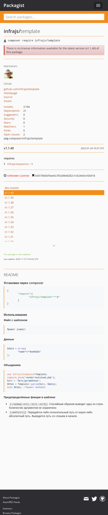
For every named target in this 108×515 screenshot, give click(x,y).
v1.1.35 (9, 217)
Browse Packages (12, 513)
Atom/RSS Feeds (11, 502)
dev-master (12, 188)
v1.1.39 (9, 197)
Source (8, 97)
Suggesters (11, 114)
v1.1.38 (9, 202)
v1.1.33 (9, 227)
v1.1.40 (9, 192)
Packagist (14, 5)
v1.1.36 (9, 212)
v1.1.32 (9, 232)
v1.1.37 (9, 207)
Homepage (10, 93)
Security (9, 118)
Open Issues (11, 134)
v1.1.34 (9, 222)
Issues (8, 101)
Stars (7, 122)
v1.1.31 (9, 237)
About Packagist (11, 497)
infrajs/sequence (17, 164)
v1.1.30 (9, 241)
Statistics (7, 508)
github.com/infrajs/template (21, 89)
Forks (7, 130)
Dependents (11, 110)
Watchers (10, 126)
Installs (8, 107)
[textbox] (54, 17)
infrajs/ (12, 31)
